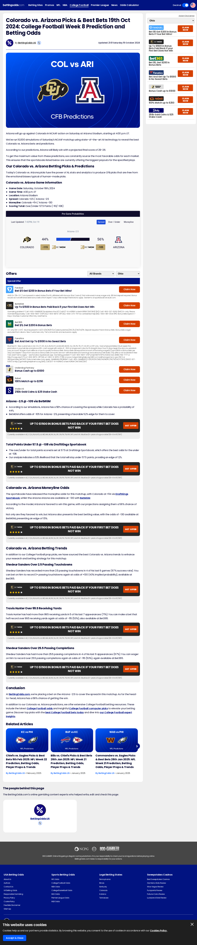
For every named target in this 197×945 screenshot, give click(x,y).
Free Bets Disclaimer (12, 905)
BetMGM (85, 498)
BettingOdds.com (19, 694)
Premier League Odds (60, 897)
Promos (49, 5)
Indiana (102, 894)
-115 (45, 247)
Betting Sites (35, 5)
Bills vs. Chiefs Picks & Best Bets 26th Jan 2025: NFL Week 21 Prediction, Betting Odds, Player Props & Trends (71, 761)
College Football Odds (60, 883)
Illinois (101, 883)
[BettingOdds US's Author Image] (40, 810)
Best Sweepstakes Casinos (158, 879)
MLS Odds (55, 894)
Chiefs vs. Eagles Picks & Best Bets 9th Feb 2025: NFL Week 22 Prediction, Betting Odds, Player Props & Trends (26, 761)
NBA (65, 5)
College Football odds (40, 708)
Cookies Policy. (158, 930)
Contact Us (8, 886)
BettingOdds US (27, 43)
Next (137, 746)
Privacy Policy (9, 897)
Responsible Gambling (13, 894)
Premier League (100, 5)
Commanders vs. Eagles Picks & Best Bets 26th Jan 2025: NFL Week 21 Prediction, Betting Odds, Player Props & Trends (115, 761)
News (114, 5)
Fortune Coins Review (156, 894)
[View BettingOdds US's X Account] (39, 43)
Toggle (185, 5)
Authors (7, 883)
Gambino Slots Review (156, 883)
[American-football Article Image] (27, 740)
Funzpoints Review (154, 890)
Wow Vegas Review (155, 886)
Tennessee (103, 897)
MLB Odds (55, 901)
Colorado (103, 890)
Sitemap (7, 909)
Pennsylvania (105, 879)
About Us (7, 879)
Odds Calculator (129, 5)
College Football (79, 5)
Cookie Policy (9, 901)
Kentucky (103, 886)
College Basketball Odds (61, 890)
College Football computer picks (88, 708)
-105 (100, 247)
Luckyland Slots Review (156, 897)
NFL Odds (55, 879)
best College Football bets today (64, 712)
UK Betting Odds (10, 890)
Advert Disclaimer (187, 16)
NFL (58, 5)
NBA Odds (55, 886)
